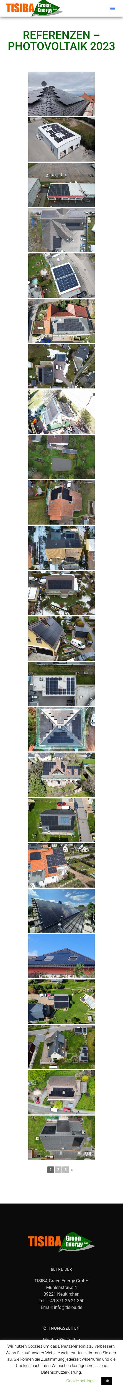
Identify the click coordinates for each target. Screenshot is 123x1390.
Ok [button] (107, 1381)
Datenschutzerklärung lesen (34, 1380)
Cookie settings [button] (80, 1380)
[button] (113, 8)
